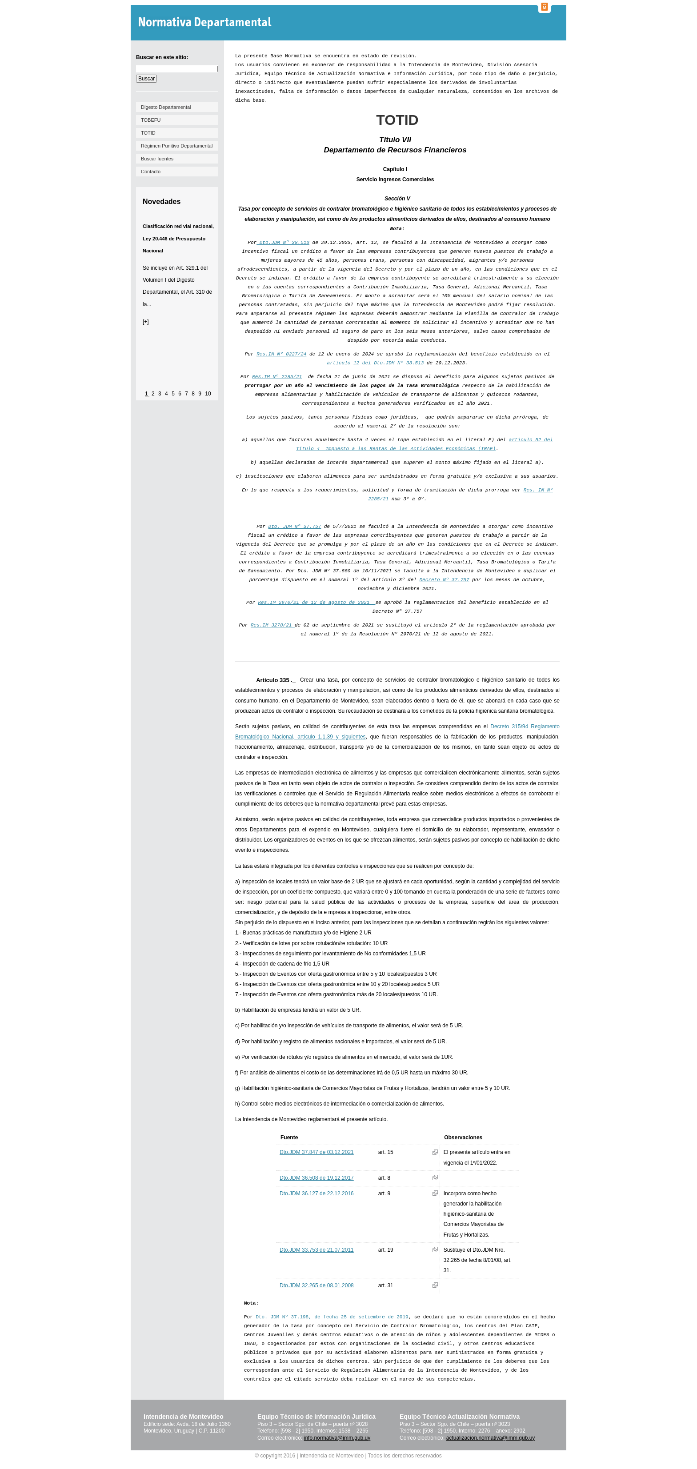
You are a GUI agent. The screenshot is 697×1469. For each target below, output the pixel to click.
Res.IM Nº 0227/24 (281, 354)
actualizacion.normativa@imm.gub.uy (490, 1438)
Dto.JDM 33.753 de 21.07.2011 (317, 1250)
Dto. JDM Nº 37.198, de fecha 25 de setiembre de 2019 (332, 1317)
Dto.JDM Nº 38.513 (282, 242)
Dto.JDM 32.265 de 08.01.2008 (317, 1285)
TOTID (148, 133)
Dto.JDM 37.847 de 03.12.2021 (317, 1152)
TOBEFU (150, 120)
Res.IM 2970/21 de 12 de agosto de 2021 (316, 602)
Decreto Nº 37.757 (444, 580)
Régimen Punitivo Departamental (176, 145)
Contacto (150, 171)
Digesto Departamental (166, 107)
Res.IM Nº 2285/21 (277, 376)
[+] (146, 322)
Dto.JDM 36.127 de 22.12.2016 (317, 1193)
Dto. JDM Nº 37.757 (294, 526)
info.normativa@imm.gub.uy (337, 1438)
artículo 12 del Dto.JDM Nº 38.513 (375, 363)
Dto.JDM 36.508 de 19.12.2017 (317, 1178)
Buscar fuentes (157, 158)
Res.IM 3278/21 (273, 625)
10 (208, 394)
